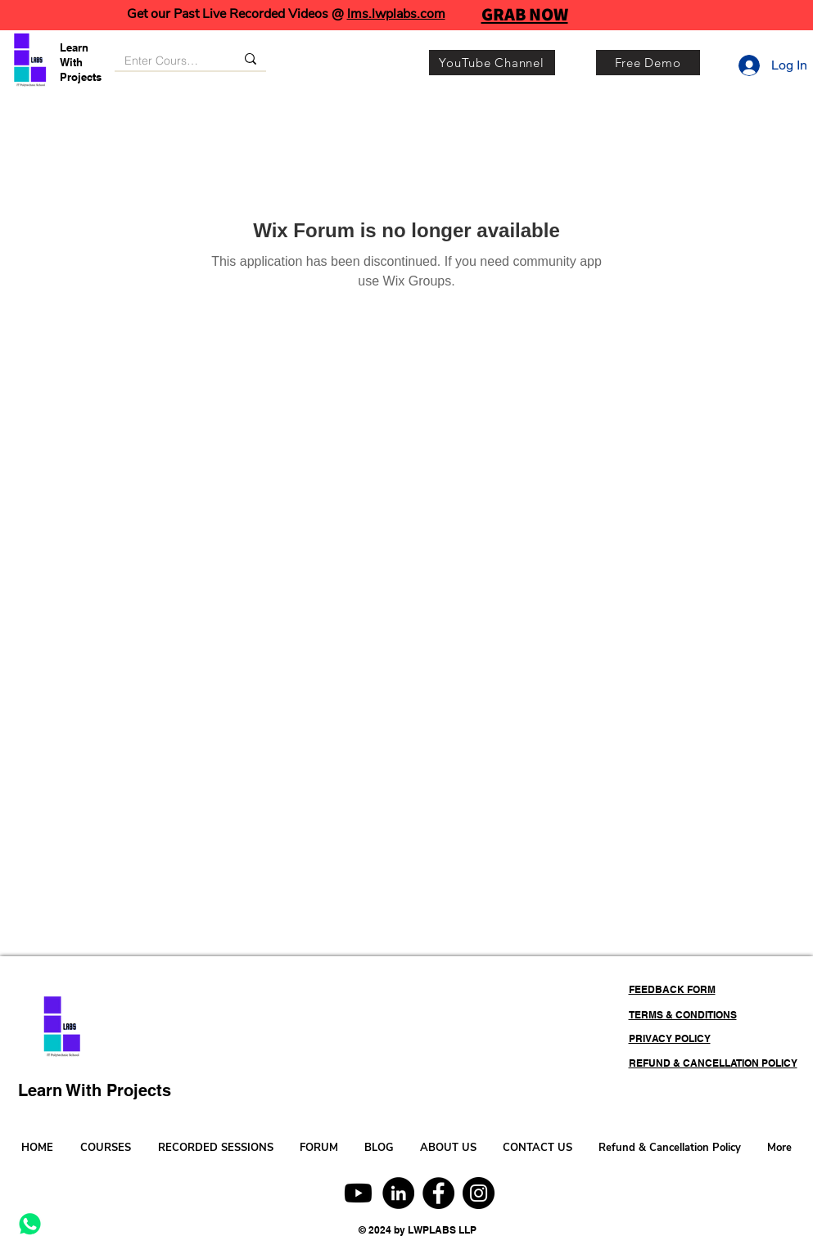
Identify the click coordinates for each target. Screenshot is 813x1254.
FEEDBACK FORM (672, 989)
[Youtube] (358, 1193)
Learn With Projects (81, 62)
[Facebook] (438, 1193)
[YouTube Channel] (492, 62)
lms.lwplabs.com (396, 14)
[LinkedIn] (398, 1193)
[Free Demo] (648, 62)
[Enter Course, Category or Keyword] (162, 61)
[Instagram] (479, 1193)
